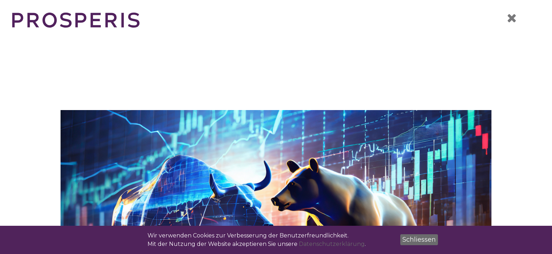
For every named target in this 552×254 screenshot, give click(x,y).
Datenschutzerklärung (332, 244)
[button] (419, 239)
